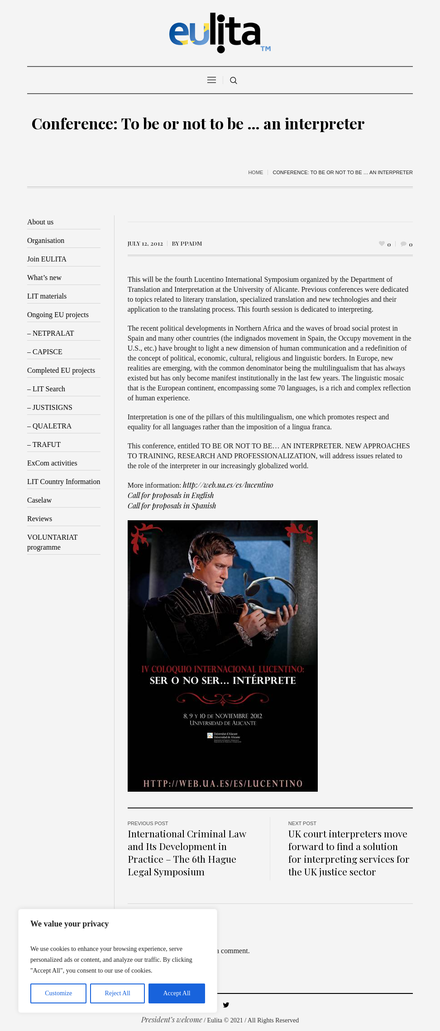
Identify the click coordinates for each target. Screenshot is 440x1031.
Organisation (45, 240)
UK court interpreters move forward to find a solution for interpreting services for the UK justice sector (349, 852)
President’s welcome (171, 1019)
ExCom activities (52, 463)
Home (255, 172)
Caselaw (39, 500)
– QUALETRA (49, 426)
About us (40, 222)
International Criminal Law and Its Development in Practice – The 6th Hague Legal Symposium (187, 852)
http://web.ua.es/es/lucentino (228, 484)
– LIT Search (46, 389)
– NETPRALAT (50, 333)
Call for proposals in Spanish (172, 505)
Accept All (176, 993)
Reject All (117, 993)
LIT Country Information (63, 481)
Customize (58, 993)
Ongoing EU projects (58, 314)
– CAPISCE (44, 352)
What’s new (44, 277)
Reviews (39, 519)
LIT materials (47, 296)
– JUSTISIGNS (49, 407)
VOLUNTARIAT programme (52, 542)
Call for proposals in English (171, 495)
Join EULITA (47, 259)
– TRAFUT (44, 444)
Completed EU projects (61, 370)
